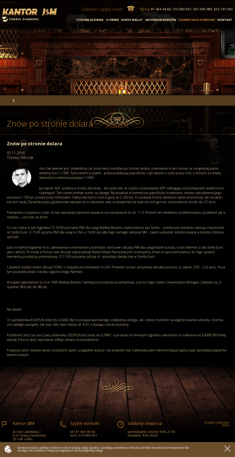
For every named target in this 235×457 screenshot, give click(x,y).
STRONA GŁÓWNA (90, 20)
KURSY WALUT (132, 20)
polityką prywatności (115, 448)
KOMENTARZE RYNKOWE (197, 20)
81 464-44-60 (85, 431)
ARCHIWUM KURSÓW (160, 20)
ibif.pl (225, 425)
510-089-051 (87, 435)
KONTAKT (225, 20)
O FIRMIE (112, 20)
